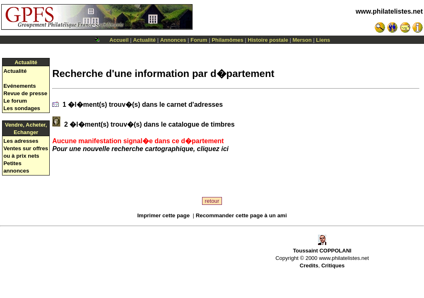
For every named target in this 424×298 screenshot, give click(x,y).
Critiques (332, 265)
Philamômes (227, 40)
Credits (309, 265)
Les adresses (20, 141)
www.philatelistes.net (389, 11)
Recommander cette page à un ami (241, 215)
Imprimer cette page (163, 215)
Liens (323, 40)
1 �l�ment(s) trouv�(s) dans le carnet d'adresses (142, 104)
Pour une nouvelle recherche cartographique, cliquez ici (140, 148)
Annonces (173, 40)
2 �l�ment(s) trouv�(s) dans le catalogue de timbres (149, 124)
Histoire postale (268, 40)
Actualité (144, 40)
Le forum (15, 101)
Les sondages (21, 108)
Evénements (19, 86)
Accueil (118, 40)
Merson (302, 40)
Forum (198, 40)
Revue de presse (25, 93)
